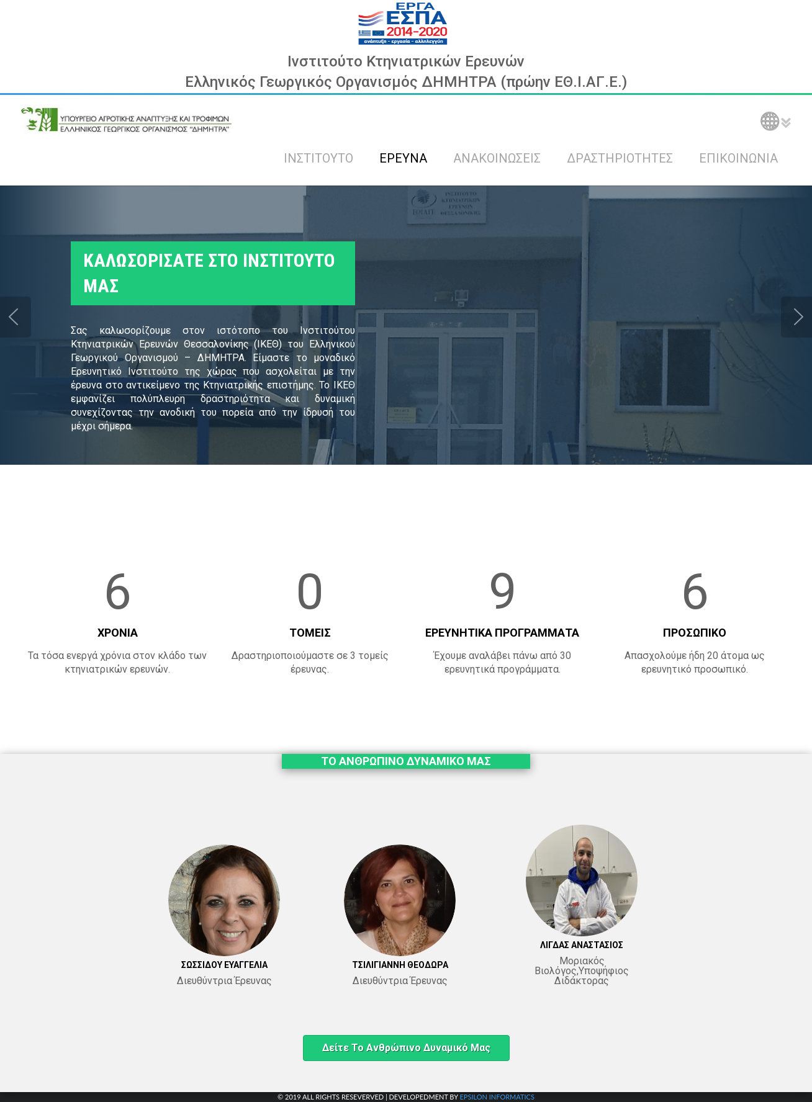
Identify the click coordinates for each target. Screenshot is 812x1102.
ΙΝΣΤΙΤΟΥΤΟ (318, 158)
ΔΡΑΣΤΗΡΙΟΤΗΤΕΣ (620, 158)
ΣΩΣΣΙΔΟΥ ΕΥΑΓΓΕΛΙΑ (224, 965)
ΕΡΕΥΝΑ (403, 158)
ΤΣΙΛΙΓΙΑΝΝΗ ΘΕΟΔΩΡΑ (400, 965)
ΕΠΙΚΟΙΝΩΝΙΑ (738, 158)
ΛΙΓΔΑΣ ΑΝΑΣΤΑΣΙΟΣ (581, 945)
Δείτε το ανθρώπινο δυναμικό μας (406, 1048)
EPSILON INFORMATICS (496, 1097)
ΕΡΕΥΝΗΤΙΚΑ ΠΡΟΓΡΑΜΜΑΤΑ (502, 632)
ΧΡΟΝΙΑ (117, 632)
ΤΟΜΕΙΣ (310, 632)
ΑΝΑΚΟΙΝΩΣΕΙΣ (497, 158)
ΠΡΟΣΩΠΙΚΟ (694, 632)
